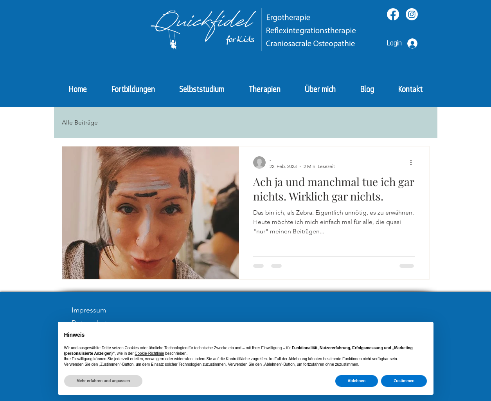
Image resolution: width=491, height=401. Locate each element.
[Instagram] (412, 14)
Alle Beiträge (80, 122)
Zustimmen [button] (404, 381)
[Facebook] (393, 14)
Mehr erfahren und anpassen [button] (103, 381)
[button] (264, 89)
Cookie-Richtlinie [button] (149, 353)
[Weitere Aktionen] (414, 162)
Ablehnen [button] (357, 381)
